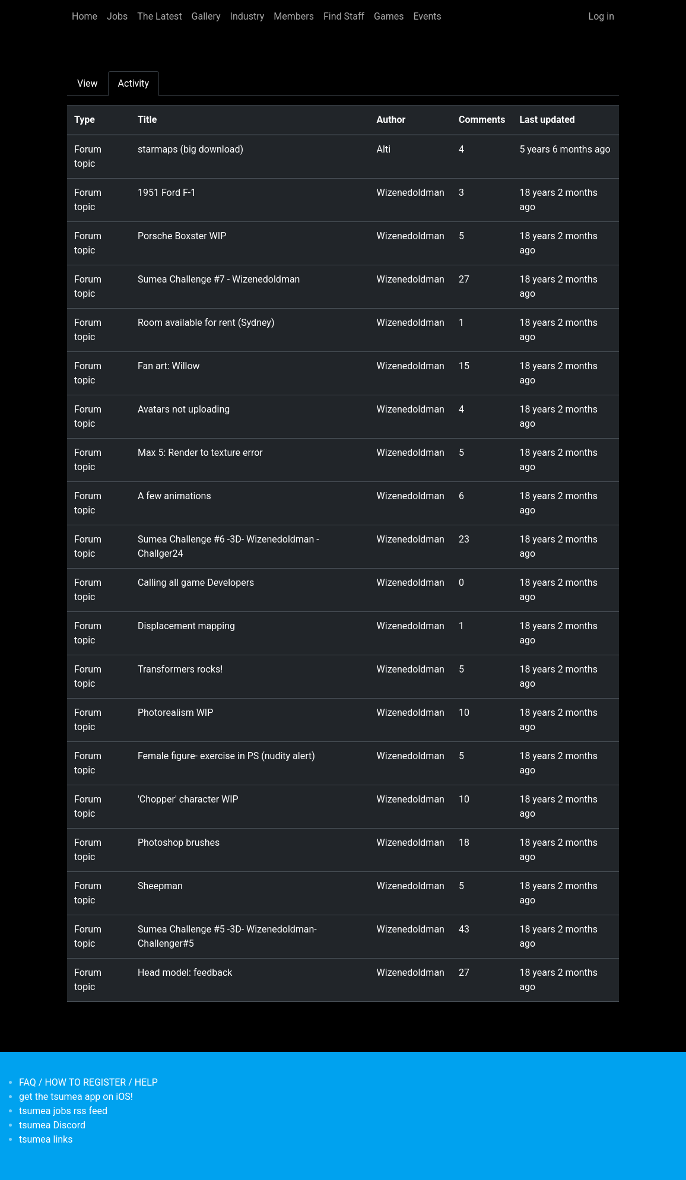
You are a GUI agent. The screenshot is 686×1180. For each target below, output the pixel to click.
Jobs (117, 16)
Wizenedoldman (410, 192)
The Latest (159, 16)
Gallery (206, 16)
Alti (383, 149)
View (87, 83)
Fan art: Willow (169, 366)
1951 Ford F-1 (167, 192)
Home (84, 16)
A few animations (174, 496)
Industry (247, 16)
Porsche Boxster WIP (182, 236)
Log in (601, 16)
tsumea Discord (52, 1125)
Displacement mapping (186, 626)
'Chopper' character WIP (188, 799)
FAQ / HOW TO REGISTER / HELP (88, 1082)
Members (294, 16)
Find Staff (343, 16)
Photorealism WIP (175, 712)
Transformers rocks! (180, 669)
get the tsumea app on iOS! (76, 1096)
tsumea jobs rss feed (63, 1110)
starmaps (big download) (190, 149)
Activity (133, 83)
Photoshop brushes (179, 842)
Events (427, 16)
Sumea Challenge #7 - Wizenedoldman (219, 279)
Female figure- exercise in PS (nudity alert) (226, 756)
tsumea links (45, 1139)
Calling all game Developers (196, 582)
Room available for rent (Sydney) (206, 322)
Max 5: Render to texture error (200, 452)
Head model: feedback (185, 972)
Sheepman (160, 886)
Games (389, 16)
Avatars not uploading (184, 409)
